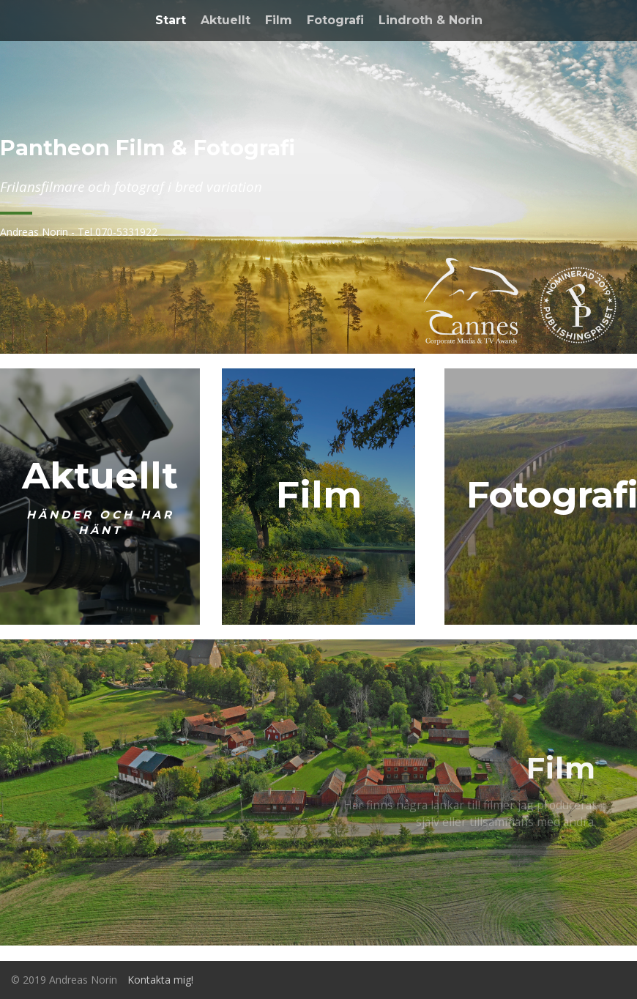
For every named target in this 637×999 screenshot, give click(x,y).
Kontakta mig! (160, 980)
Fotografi (335, 20)
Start (170, 20)
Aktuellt (225, 20)
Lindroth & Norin (431, 20)
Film (278, 20)
